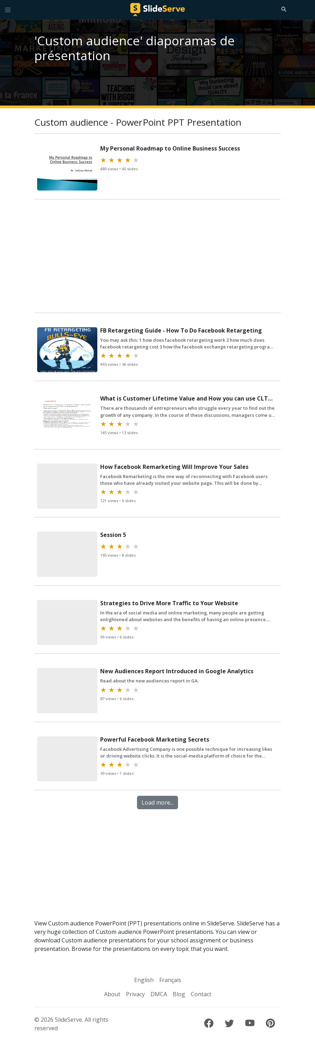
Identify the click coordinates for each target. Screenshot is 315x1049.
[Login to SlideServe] (306, 9)
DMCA (158, 994)
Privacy (135, 994)
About (112, 994)
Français (170, 980)
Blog (179, 994)
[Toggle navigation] (7, 9)
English (144, 980)
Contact (201, 994)
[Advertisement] (157, 257)
